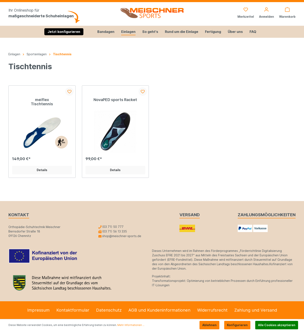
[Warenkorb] (286, 13)
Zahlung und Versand (255, 310)
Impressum (38, 310)
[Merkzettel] (245, 13)
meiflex (42, 99)
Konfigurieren (237, 325)
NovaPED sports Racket (115, 99)
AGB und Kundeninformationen (159, 310)
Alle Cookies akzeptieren (276, 325)
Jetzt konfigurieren (64, 32)
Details (42, 170)
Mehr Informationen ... (130, 325)
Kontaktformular (72, 310)
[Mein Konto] (266, 13)
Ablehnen (209, 325)
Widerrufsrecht (212, 310)
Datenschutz (109, 310)
